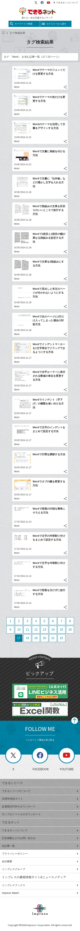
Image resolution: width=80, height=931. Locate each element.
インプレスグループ (40, 869)
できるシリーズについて (40, 790)
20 (44, 638)
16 (70, 629)
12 (36, 629)
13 (44, 629)
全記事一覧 (40, 845)
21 (53, 638)
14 (53, 629)
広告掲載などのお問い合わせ (40, 838)
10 (19, 629)
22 (61, 638)
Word (16, 87)
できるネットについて (66, 2)
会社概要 (40, 861)
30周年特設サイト (40, 798)
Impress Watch (40, 892)
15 (61, 629)
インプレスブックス (40, 885)
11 (27, 629)
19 (36, 638)
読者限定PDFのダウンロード (40, 806)
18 (27, 638)
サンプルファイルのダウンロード (40, 814)
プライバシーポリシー (40, 853)
